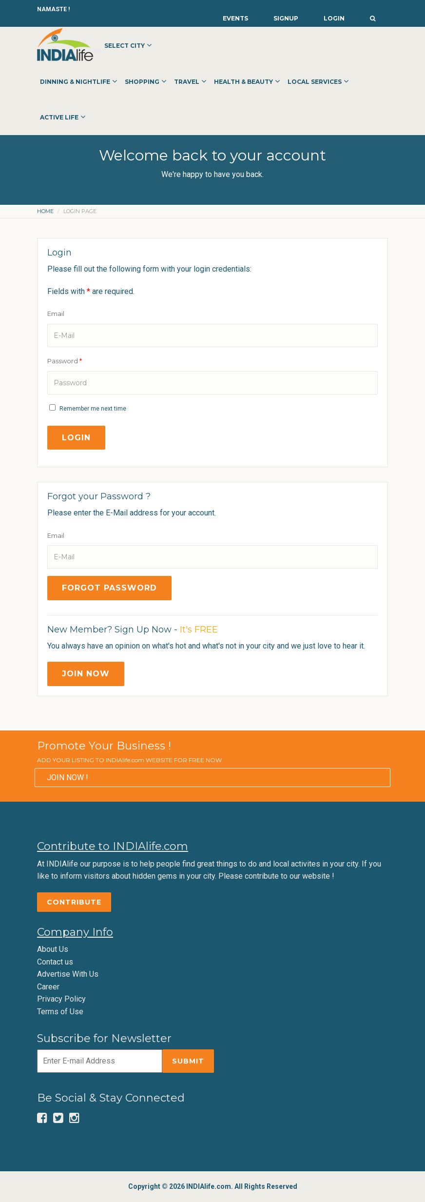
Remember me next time (92, 408)
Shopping (142, 81)
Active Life (59, 117)
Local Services (315, 81)
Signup (285, 18)
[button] (372, 16)
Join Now (86, 673)
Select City (124, 45)
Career (48, 986)
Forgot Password (109, 587)
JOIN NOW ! (67, 777)
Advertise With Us (67, 974)
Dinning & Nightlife (75, 81)
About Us (52, 949)
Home (45, 211)
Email (55, 313)
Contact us (55, 961)
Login (334, 18)
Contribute (74, 902)
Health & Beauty (243, 81)
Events (235, 18)
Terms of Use (60, 1011)
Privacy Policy (61, 999)
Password (64, 361)
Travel (186, 81)
